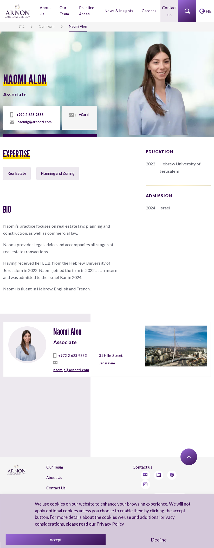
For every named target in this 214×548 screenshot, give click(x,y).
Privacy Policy (110, 524)
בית (21, 26)
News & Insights (119, 11)
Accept (56, 539)
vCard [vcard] (83, 113)
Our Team (64, 10)
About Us (45, 10)
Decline (159, 540)
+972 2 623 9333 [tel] (28, 113)
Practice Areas (86, 10)
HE (208, 10)
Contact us (169, 11)
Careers (149, 11)
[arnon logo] (18, 10)
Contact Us (55, 482)
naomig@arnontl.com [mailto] (34, 121)
